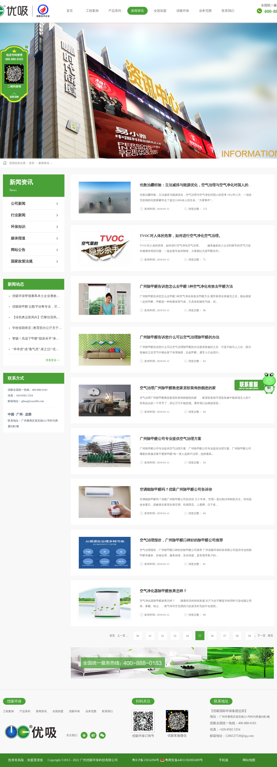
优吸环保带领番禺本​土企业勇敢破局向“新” (37, 296)
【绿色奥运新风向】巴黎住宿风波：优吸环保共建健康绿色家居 (37, 317)
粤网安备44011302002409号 (184, 760)
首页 (69, 10)
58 (237, 635)
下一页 (261, 635)
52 (162, 635)
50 (137, 635)
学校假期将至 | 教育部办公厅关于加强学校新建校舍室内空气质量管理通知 (37, 328)
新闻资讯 (43, 163)
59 (249, 635)
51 (150, 635)
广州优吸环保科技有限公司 (99, 760)
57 (224, 635)
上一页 (121, 635)
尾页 (270, 635)
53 (175, 635)
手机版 (222, 760)
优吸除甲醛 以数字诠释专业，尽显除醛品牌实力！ (37, 306)
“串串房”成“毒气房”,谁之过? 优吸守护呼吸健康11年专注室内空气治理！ (37, 349)
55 (200, 635)
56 (212, 635)
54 (187, 635)
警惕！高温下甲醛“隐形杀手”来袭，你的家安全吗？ (37, 338)
